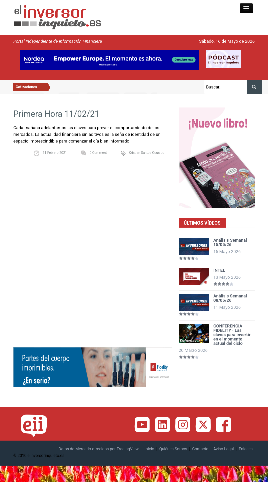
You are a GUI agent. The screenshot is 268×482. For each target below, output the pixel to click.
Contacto (200, 449)
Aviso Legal (223, 449)
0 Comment (98, 153)
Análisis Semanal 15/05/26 (230, 242)
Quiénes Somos (173, 449)
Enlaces (246, 449)
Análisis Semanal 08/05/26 (230, 298)
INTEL (219, 270)
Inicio (149, 449)
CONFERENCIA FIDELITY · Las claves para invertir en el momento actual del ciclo (231, 334)
